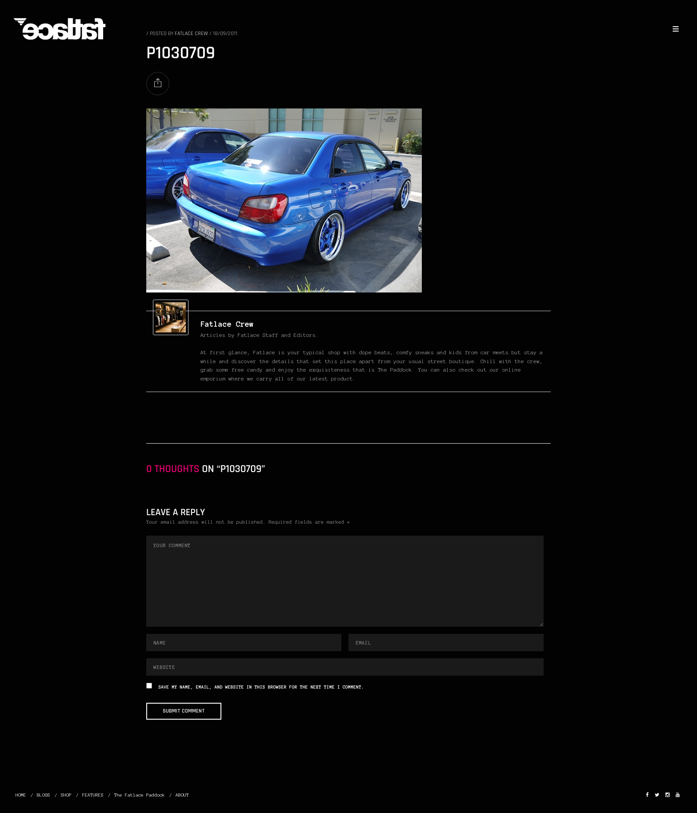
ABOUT (182, 795)
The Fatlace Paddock (139, 795)
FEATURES (93, 795)
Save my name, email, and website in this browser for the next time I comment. (261, 687)
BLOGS (43, 795)
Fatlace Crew (227, 324)
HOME (21, 795)
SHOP (66, 795)
